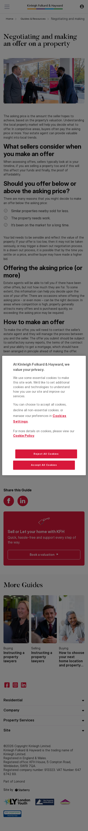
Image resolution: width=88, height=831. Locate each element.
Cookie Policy (23, 435)
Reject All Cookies (46, 453)
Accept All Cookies (44, 465)
